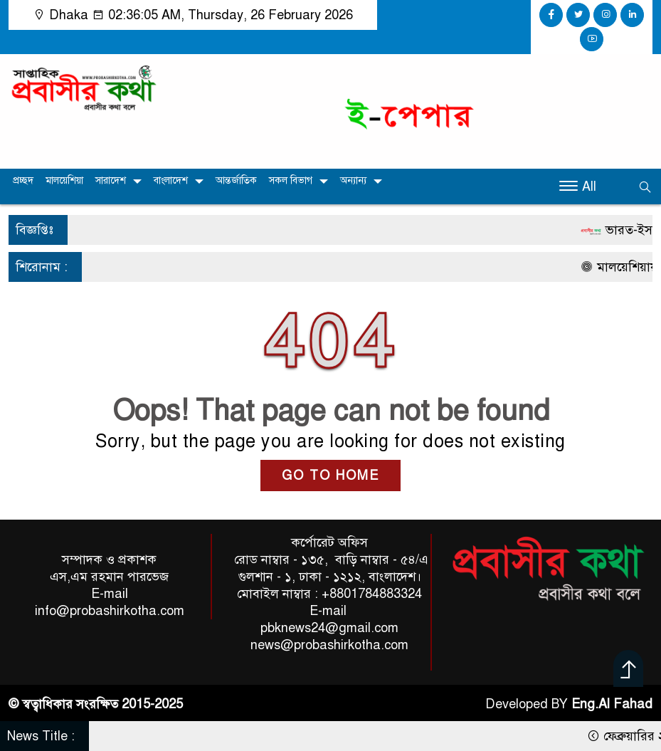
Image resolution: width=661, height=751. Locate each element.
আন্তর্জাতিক (236, 180)
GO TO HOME (330, 475)
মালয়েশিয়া (64, 180)
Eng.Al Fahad (611, 704)
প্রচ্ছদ (23, 180)
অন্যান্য (353, 180)
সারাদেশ (110, 180)
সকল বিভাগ (290, 180)
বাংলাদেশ (171, 180)
